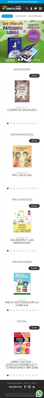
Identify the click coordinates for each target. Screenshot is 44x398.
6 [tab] (24, 123)
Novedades (20, 16)
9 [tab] (33, 123)
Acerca (26, 383)
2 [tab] (19, 60)
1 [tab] (16, 60)
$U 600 (34, 206)
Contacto (33, 383)
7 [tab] (27, 123)
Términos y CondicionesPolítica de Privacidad (22, 395)
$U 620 (34, 141)
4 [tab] (25, 60)
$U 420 (34, 327)
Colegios (7, 16)
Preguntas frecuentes (15, 383)
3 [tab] (22, 60)
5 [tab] (28, 60)
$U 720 (34, 76)
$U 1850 (34, 268)
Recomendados (36, 16)
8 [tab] (30, 123)
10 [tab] (36, 123)
